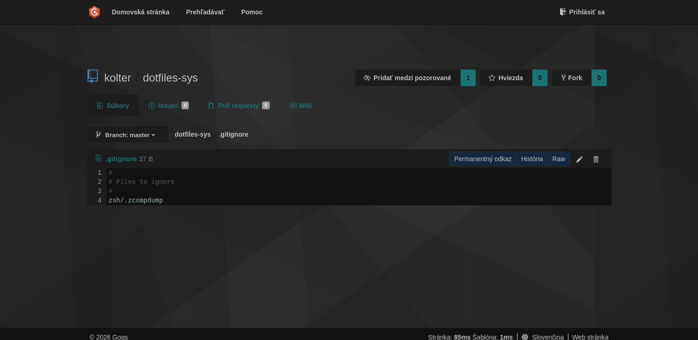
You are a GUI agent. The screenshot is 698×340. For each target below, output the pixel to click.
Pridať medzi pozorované (407, 78)
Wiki (300, 105)
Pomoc (252, 12)
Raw (558, 159)
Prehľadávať (205, 12)
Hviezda (505, 78)
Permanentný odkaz (483, 159)
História (532, 159)
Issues (169, 105)
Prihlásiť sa (582, 12)
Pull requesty (238, 105)
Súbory (113, 105)
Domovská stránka (141, 12)
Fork (571, 78)
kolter (117, 77)
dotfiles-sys (170, 77)
